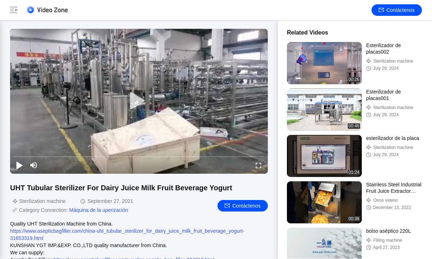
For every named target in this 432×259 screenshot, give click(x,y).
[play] (139, 101)
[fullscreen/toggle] (258, 165)
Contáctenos (397, 10)
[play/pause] (19, 165)
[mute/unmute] (34, 165)
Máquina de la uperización (98, 210)
